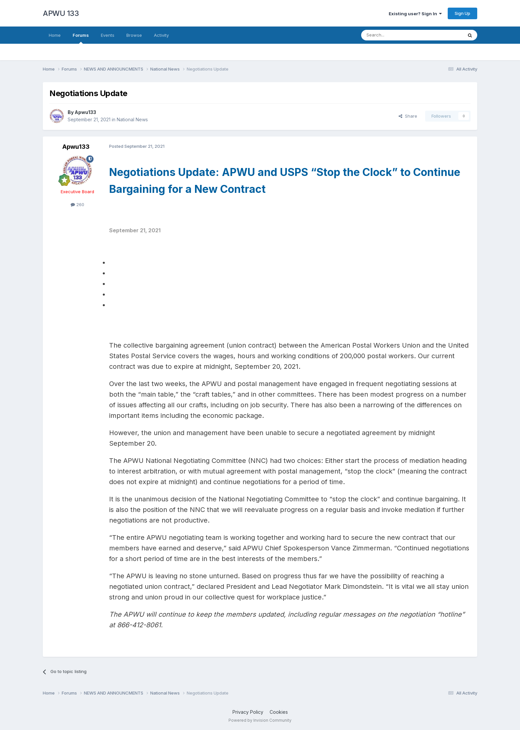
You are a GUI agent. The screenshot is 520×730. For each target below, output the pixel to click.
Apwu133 (85, 112)
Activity (161, 35)
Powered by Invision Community (260, 720)
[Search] (395, 35)
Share (408, 116)
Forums (81, 38)
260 (77, 204)
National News (132, 119)
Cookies (279, 712)
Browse (134, 35)
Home (55, 35)
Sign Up (462, 13)
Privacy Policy (247, 712)
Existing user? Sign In (415, 13)
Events (107, 35)
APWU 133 (61, 13)
